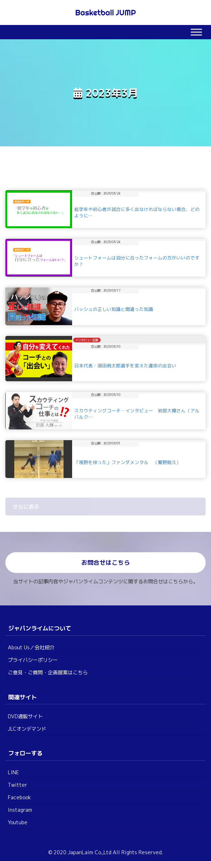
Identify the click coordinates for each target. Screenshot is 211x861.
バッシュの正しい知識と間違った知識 (118, 309)
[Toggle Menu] (196, 32)
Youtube (17, 822)
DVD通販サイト (25, 716)
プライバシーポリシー (33, 659)
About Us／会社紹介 (31, 647)
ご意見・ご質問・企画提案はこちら (48, 672)
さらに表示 (25, 506)
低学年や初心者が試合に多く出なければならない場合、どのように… (137, 212)
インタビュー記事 (86, 340)
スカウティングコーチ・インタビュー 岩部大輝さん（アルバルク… (137, 413)
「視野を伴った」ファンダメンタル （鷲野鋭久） (127, 462)
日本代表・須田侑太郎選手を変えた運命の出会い (130, 365)
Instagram (20, 809)
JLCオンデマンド (27, 728)
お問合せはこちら (105, 562)
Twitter (17, 784)
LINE (13, 772)
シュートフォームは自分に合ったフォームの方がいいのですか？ (137, 261)
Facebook (19, 797)
